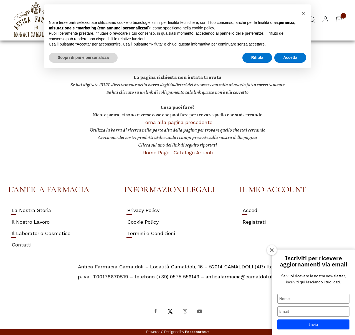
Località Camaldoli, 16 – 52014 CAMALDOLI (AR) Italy (213, 266)
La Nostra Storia (31, 210)
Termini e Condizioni (151, 233)
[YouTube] (199, 311)
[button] (325, 20)
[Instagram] (185, 311)
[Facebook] (155, 311)
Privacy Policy (143, 210)
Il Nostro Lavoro (31, 222)
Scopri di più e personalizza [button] (83, 57)
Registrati (254, 222)
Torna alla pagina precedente (177, 122)
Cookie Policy (143, 222)
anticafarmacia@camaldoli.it (239, 276)
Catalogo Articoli (193, 152)
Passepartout (197, 332)
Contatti (21, 245)
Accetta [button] (290, 57)
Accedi (250, 210)
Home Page (157, 152)
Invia (313, 324)
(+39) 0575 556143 (177, 276)
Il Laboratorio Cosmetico (41, 233)
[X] (170, 311)
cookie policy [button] (203, 28)
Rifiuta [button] (257, 57)
